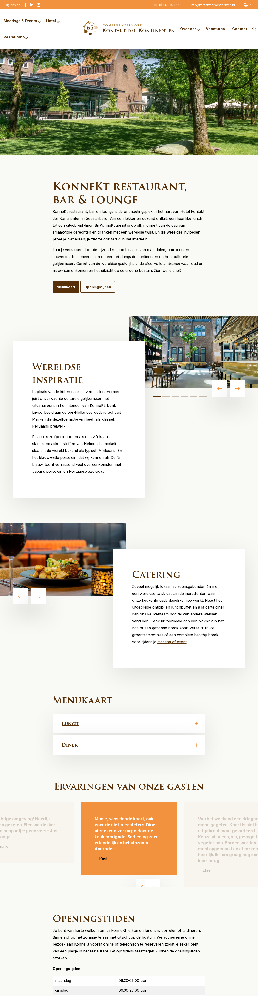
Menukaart (66, 287)
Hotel (53, 20)
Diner (70, 744)
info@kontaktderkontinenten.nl (213, 5)
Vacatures (215, 28)
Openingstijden (97, 287)
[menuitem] (21, 21)
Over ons (190, 28)
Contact (239, 28)
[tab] (157, 396)
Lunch (70, 723)
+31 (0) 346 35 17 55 (166, 5)
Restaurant (16, 37)
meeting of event (172, 641)
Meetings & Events (22, 20)
